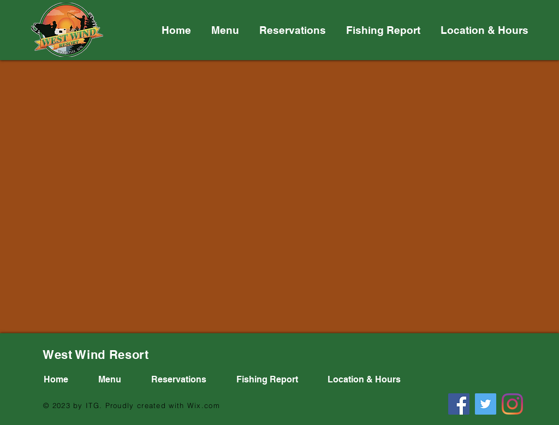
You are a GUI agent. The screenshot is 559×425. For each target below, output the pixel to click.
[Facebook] (458, 404)
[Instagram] (512, 404)
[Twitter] (485, 404)
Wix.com (203, 405)
